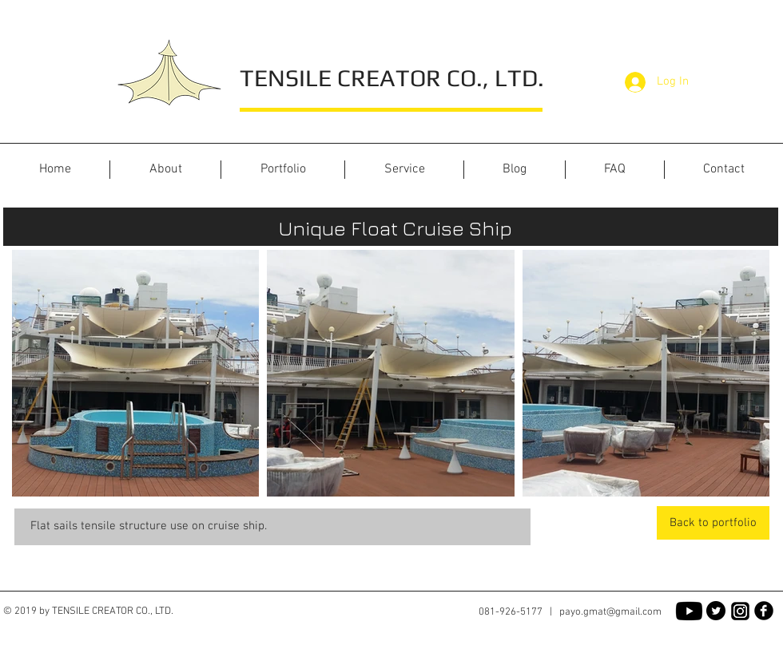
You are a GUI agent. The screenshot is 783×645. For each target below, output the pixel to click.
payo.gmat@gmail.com (610, 612)
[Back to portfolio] (713, 523)
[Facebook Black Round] (763, 610)
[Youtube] (689, 611)
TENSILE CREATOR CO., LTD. (392, 78)
